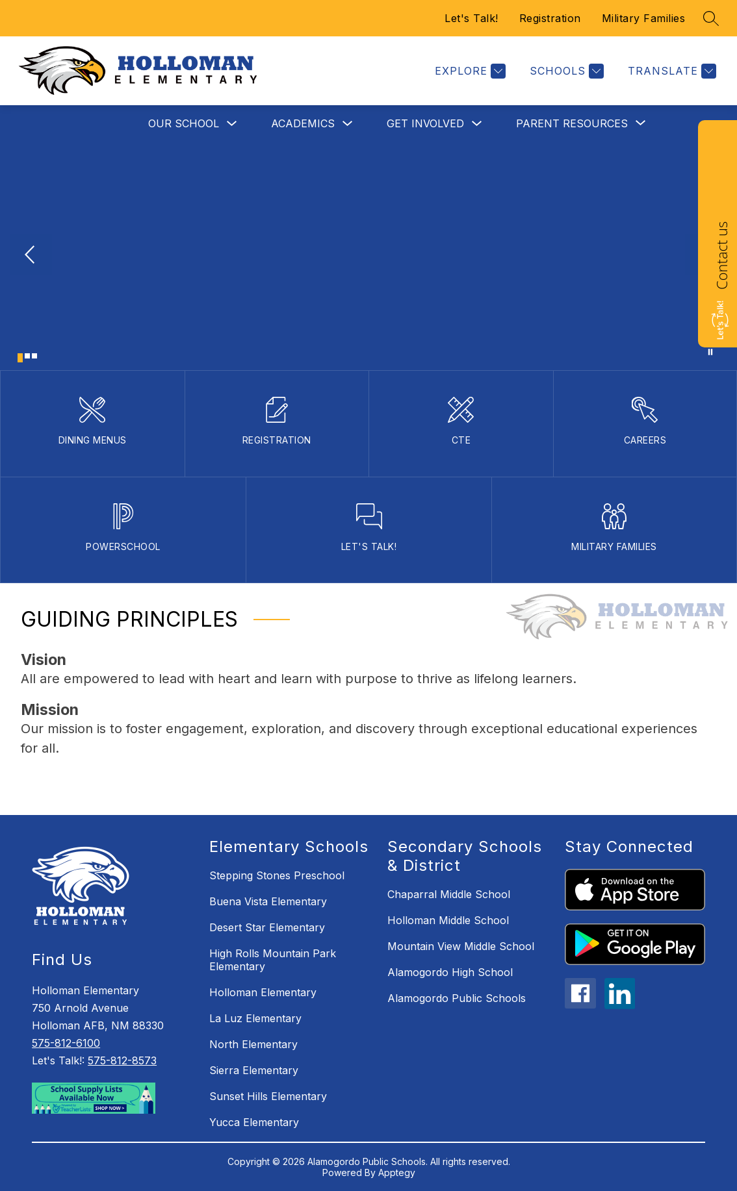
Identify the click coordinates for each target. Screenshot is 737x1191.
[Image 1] (20, 357)
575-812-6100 (66, 1042)
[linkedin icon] (620, 1005)
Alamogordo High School (450, 972)
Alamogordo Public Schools (456, 998)
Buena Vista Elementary (268, 901)
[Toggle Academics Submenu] (348, 123)
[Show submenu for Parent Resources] (572, 123)
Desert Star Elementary (267, 927)
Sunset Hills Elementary (268, 1096)
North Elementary (253, 1044)
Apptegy (396, 1172)
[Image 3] (34, 355)
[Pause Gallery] (710, 352)
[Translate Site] (670, 71)
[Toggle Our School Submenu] (232, 123)
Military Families (644, 18)
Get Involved (425, 123)
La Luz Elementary (255, 1018)
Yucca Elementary (254, 1122)
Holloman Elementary (263, 992)
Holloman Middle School (448, 920)
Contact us (721, 255)
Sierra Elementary (253, 1070)
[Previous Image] (31, 256)
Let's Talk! (471, 18)
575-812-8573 (122, 1060)
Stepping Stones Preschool (276, 875)
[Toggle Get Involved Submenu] (477, 123)
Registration (550, 18)
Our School (183, 123)
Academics (303, 123)
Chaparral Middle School (448, 894)
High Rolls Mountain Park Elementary (272, 960)
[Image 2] (27, 355)
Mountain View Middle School (460, 946)
